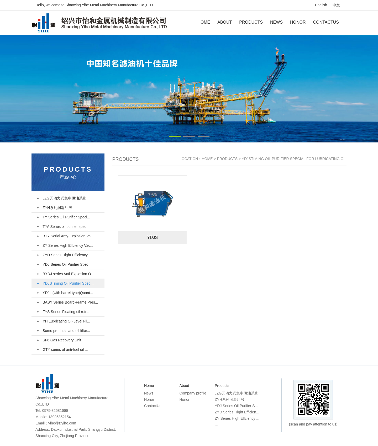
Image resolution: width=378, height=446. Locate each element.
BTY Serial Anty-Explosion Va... (65, 236)
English (321, 5)
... (216, 425)
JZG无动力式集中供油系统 (61, 198)
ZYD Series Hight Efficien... (237, 412)
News (276, 22)
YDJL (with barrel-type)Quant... (65, 293)
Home (203, 22)
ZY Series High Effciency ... (237, 418)
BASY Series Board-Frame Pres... (67, 302)
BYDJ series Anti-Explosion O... (65, 274)
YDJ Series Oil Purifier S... (236, 406)
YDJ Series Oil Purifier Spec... (64, 264)
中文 (336, 5)
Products (251, 22)
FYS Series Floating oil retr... (63, 312)
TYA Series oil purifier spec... (63, 226)
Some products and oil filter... (63, 331)
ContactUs (326, 22)
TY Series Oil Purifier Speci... (63, 217)
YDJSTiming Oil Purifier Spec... (65, 283)
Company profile (193, 393)
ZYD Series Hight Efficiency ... (64, 255)
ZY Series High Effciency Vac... (65, 245)
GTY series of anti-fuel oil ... (62, 349)
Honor (298, 22)
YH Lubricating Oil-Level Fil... (63, 321)
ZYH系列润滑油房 (54, 208)
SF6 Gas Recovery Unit (59, 340)
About (224, 22)
